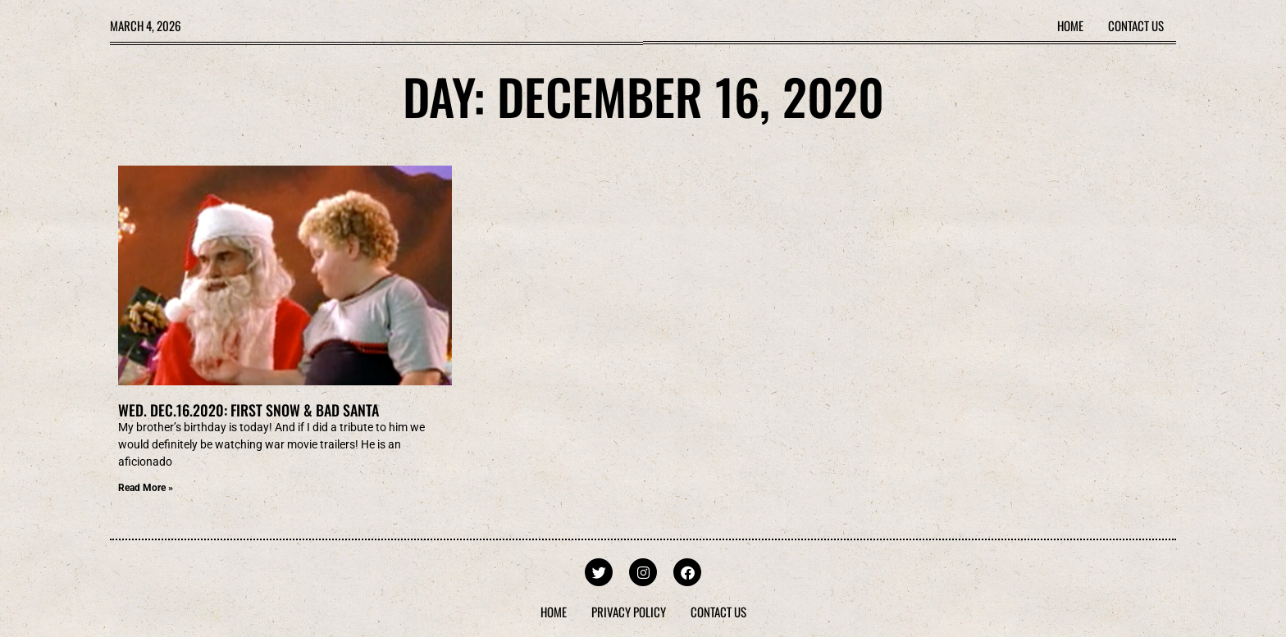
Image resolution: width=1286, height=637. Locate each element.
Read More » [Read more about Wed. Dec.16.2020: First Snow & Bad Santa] (145, 488)
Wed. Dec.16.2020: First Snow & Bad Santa (248, 410)
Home (1070, 25)
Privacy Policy (628, 612)
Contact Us (1136, 25)
